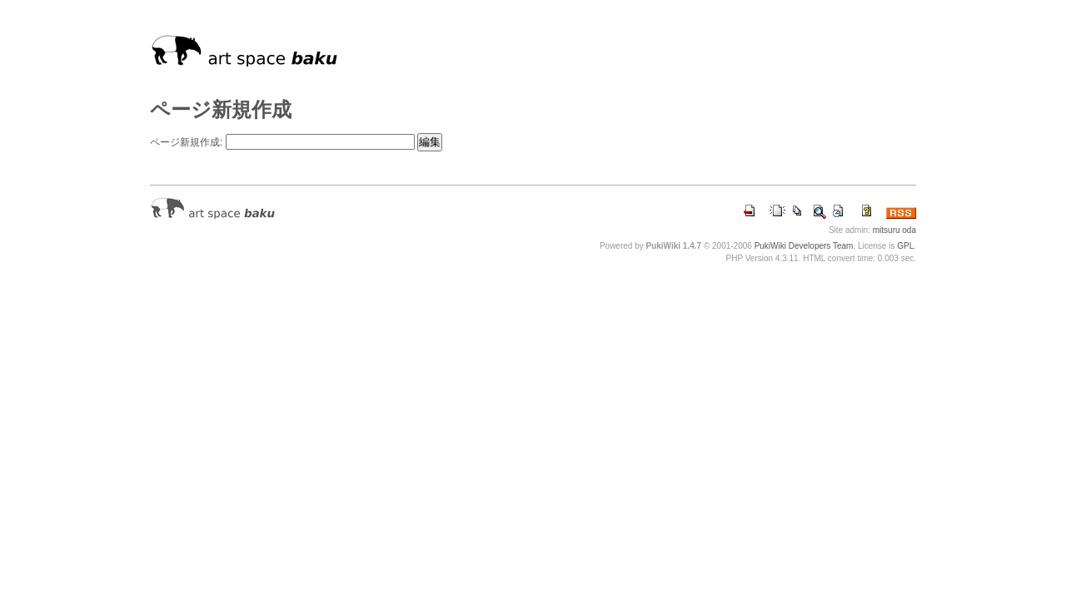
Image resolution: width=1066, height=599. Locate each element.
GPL (905, 245)
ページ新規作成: (186, 142)
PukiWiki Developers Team (804, 245)
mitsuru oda (894, 230)
